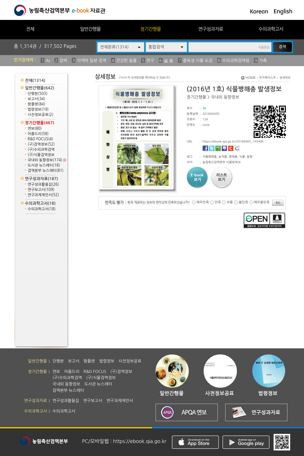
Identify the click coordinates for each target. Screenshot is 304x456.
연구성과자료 (210, 29)
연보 (35, 128)
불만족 (243, 202)
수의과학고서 (270, 29)
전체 (30, 29)
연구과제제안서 (43, 195)
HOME (250, 77)
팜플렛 (36, 104)
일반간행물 (90, 29)
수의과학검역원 (236, 60)
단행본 (38, 93)
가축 (263, 60)
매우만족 (202, 202)
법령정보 (38, 109)
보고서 (36, 99)
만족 (218, 202)
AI (48, 60)
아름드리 (38, 134)
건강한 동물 (126, 60)
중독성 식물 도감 (198, 60)
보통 (230, 202)
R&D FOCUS (40, 139)
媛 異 (168, 61)
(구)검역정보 (41, 144)
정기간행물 (150, 29)
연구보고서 (41, 189)
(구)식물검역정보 (41, 155)
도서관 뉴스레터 (44, 165)
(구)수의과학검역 (41, 149)
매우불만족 (261, 202)
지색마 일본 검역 (91, 60)
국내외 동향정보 (47, 160)
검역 (63, 60)
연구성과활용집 (43, 184)
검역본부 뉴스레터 (46, 170)
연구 (150, 60)
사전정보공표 (40, 114)
